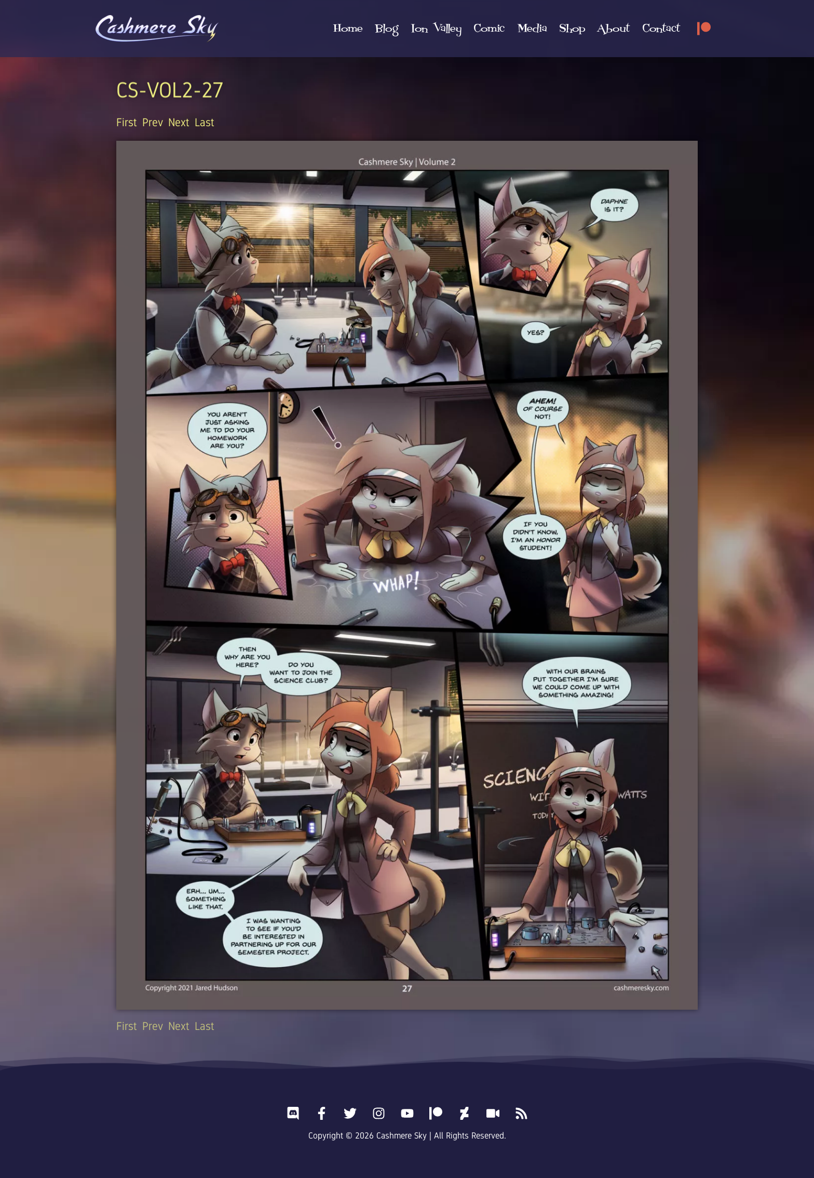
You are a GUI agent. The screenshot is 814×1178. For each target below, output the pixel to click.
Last (204, 122)
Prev (152, 122)
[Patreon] (704, 28)
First (126, 122)
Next (178, 122)
